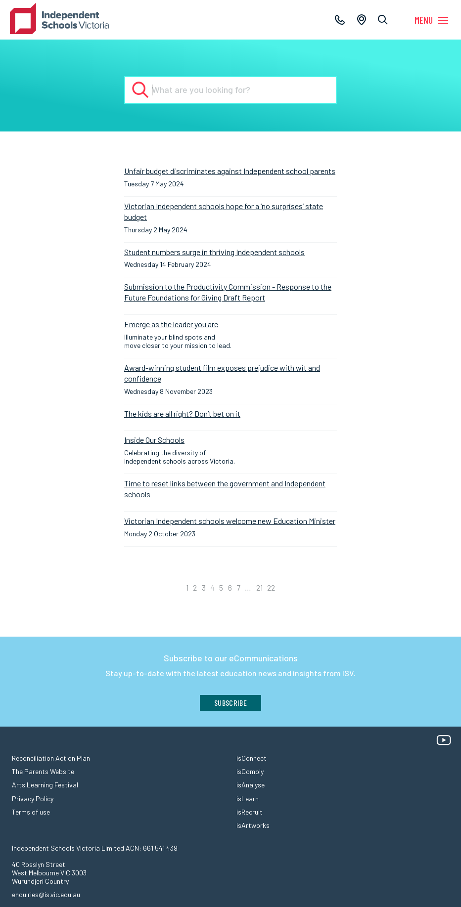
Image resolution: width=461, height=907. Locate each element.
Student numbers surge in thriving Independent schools (214, 252)
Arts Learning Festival (45, 784)
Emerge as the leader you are (171, 324)
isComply (250, 771)
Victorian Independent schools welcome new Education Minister (229, 520)
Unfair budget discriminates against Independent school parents (229, 170)
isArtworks (253, 825)
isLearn (247, 798)
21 (259, 587)
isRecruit (249, 812)
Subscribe (230, 702)
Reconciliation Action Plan (51, 758)
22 (271, 587)
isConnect (251, 758)
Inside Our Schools (154, 439)
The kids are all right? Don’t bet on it (182, 413)
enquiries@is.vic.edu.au (46, 894)
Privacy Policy (32, 798)
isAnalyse (250, 784)
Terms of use (31, 812)
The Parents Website (43, 771)
